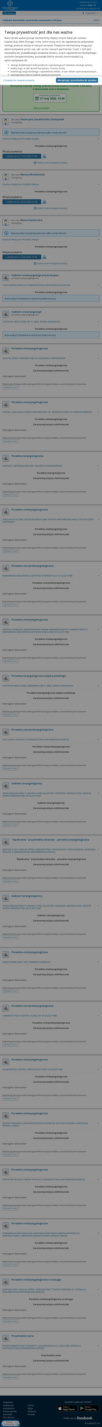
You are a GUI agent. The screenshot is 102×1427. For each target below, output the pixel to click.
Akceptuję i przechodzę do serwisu (77, 80)
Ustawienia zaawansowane (18, 80)
